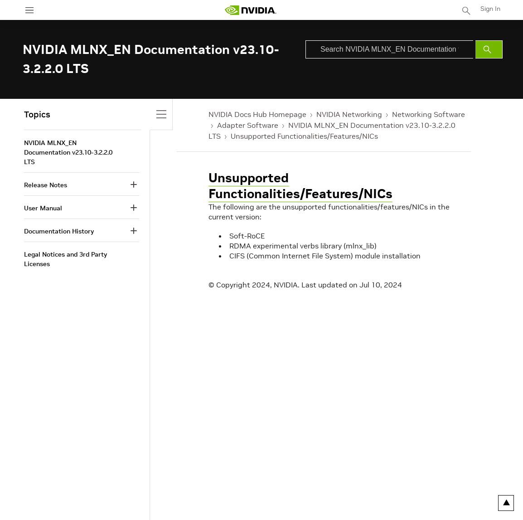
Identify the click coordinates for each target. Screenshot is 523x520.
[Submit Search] (489, 49)
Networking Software (428, 114)
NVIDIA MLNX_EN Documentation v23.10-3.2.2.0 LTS (68, 152)
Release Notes (45, 185)
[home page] (250, 10)
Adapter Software (247, 125)
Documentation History (59, 231)
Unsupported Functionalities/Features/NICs (304, 136)
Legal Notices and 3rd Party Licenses (65, 259)
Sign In (490, 9)
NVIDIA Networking (349, 114)
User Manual (43, 208)
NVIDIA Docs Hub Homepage (257, 114)
